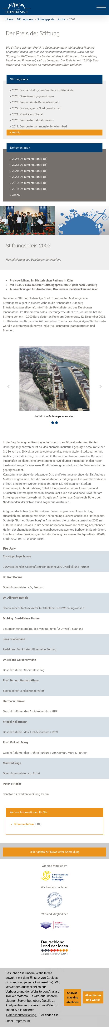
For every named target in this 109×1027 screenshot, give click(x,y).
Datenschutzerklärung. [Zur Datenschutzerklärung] (21, 1015)
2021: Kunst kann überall (27, 114)
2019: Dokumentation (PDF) (29, 183)
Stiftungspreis (25, 19)
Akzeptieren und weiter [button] (93, 997)
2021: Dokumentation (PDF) (29, 171)
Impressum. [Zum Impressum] (23, 1021)
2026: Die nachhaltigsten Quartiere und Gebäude (42, 90)
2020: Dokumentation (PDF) (29, 177)
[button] (8, 386)
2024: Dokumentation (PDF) (29, 159)
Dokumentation (23, 824)
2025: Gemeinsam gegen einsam (33, 96)
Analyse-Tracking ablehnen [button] (73, 997)
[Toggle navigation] (101, 7)
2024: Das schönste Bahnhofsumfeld (35, 102)
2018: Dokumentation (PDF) (29, 189)
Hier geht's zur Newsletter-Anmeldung (55, 852)
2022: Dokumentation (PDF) (29, 164)
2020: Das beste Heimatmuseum (33, 120)
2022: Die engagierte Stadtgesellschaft (37, 108)
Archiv (61, 19)
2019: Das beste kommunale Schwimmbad (39, 126)
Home (9, 19)
